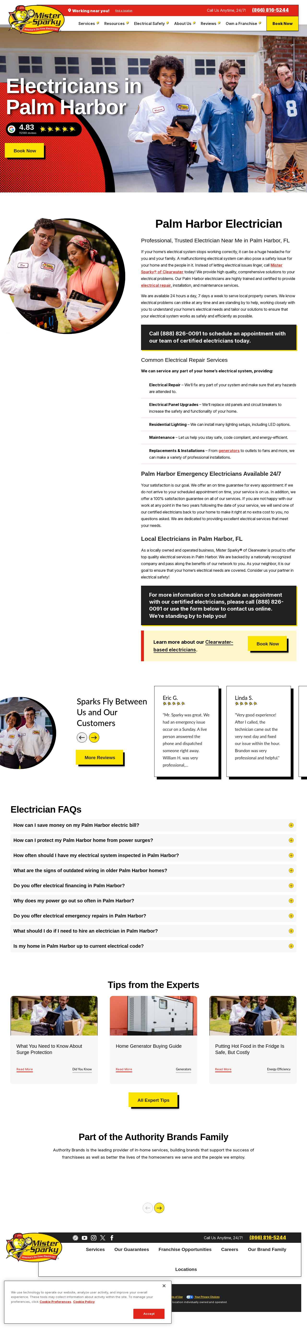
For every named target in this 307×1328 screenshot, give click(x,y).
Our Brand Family (267, 1249)
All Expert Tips (153, 1100)
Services (95, 1249)
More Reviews (100, 757)
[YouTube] (84, 1238)
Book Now (282, 23)
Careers (229, 1249)
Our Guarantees (131, 1249)
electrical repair (156, 285)
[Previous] (82, 737)
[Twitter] (103, 1238)
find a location (123, 10)
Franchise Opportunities (185, 1249)
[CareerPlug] (75, 1238)
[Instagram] (93, 1238)
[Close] (164, 1285)
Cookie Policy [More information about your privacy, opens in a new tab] (84, 1302)
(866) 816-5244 (270, 10)
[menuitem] (89, 23)
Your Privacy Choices (203, 1296)
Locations (186, 1269)
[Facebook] (112, 1238)
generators (229, 450)
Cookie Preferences (55, 1302)
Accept (148, 1314)
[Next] (94, 737)
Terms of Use (175, 1296)
